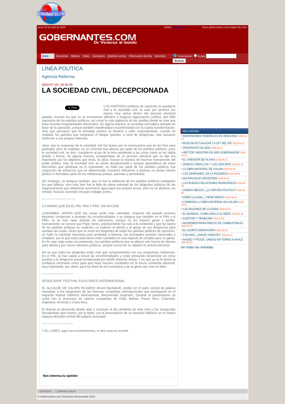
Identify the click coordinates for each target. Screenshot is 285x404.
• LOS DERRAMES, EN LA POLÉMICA (210, 173)
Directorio (45, 391)
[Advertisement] (167, 12)
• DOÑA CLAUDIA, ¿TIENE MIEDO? (209, 197)
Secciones (62, 56)
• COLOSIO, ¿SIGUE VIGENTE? (207, 235)
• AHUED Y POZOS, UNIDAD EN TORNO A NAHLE (212, 241)
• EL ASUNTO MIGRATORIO (204, 230)
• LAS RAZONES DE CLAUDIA (205, 209)
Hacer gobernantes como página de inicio (224, 27)
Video (86, 56)
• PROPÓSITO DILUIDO (201, 147)
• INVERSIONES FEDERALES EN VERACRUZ (214, 137)
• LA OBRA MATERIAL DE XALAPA (208, 169)
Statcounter (179, 27)
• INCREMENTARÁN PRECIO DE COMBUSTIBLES (212, 224)
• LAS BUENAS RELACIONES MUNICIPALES (213, 184)
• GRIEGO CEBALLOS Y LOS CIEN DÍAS (212, 164)
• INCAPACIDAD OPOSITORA (205, 178)
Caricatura (98, 56)
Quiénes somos (117, 56)
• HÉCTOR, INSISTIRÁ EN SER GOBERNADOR (213, 154)
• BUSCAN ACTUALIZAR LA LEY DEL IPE (212, 143)
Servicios (160, 56)
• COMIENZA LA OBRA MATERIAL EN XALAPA (212, 203)
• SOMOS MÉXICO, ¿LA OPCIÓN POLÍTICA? (213, 191)
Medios (75, 56)
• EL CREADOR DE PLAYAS (204, 159)
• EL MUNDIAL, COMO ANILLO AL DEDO (212, 213)
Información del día (140, 56)
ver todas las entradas (197, 247)
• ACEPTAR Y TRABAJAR (202, 218)
